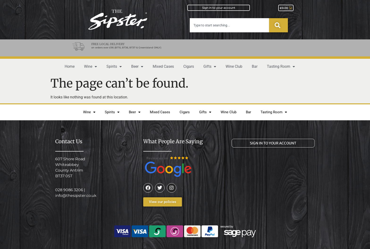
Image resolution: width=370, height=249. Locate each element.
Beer (137, 66)
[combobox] (229, 25)
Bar (254, 66)
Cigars (188, 66)
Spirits (114, 66)
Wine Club (234, 66)
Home (70, 66)
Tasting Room (281, 66)
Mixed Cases (163, 66)
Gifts (209, 66)
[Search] (278, 25)
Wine (90, 66)
